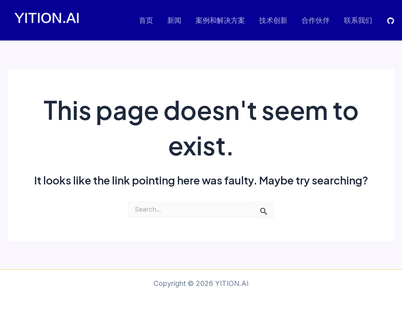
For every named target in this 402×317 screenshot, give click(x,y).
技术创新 (273, 20)
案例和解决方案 (220, 20)
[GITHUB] (390, 20)
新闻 (174, 20)
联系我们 (358, 20)
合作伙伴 (316, 20)
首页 (146, 20)
